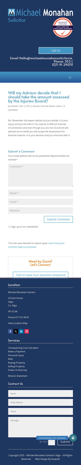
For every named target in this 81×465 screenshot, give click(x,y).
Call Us (56, 50)
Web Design (41, 459)
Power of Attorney (17, 370)
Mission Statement (18, 375)
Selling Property (16, 366)
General (36, 106)
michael (14, 106)
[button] (73, 438)
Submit (65, 441)
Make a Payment (16, 351)
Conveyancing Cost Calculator (23, 347)
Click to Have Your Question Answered (40, 275)
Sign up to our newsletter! (24, 226)
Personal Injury (16, 355)
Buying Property (16, 362)
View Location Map (18, 323)
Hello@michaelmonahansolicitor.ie (45, 58)
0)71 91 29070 (62, 64)
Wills (10, 359)
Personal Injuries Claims (51, 106)
